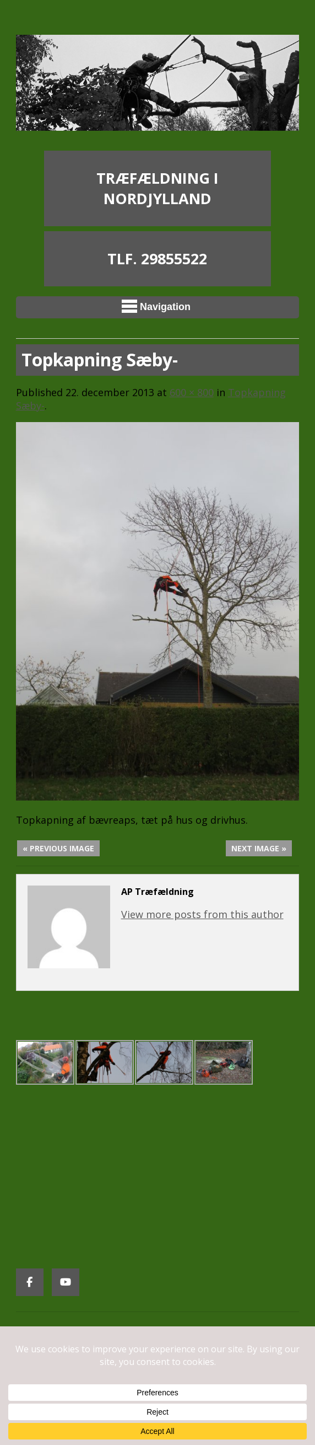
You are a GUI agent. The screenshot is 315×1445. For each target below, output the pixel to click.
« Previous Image (58, 848)
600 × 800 (192, 392)
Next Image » (258, 848)
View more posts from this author (202, 914)
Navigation (156, 306)
